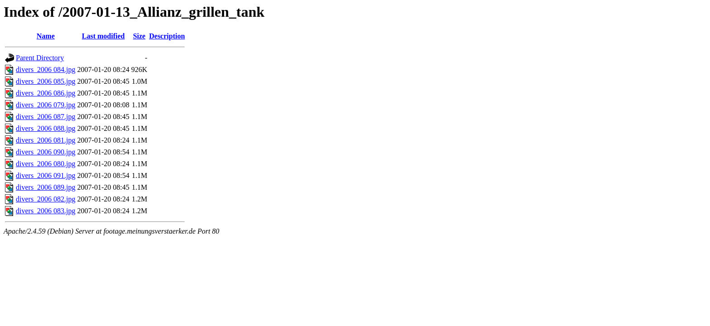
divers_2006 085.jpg (46, 81)
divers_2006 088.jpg (46, 128)
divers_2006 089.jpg (46, 187)
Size (139, 36)
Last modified (103, 36)
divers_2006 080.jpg (46, 164)
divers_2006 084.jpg (46, 69)
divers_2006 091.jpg (46, 175)
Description (167, 36)
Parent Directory (40, 58)
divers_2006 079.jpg (46, 105)
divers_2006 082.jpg (46, 199)
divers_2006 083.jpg (46, 211)
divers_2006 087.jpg (46, 116)
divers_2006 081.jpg (46, 140)
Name (46, 36)
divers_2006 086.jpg (46, 93)
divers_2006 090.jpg (46, 152)
